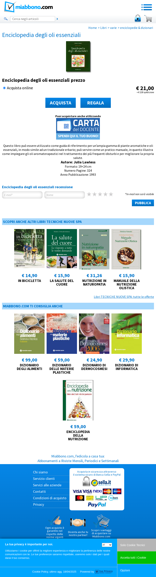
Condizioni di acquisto (49, 498)
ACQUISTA (60, 103)
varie (113, 28)
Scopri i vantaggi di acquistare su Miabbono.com (101, 526)
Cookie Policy (40, 571)
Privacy (38, 504)
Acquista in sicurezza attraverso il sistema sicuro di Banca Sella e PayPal (97, 489)
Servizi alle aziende (47, 485)
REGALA (95, 103)
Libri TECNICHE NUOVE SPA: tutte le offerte (124, 297)
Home (92, 28)
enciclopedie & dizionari (136, 28)
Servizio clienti (44, 478)
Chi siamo (40, 472)
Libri (103, 28)
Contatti (39, 491)
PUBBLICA (143, 203)
